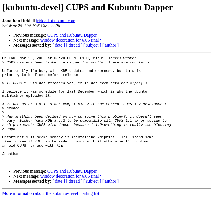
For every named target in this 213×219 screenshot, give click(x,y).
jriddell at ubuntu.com (55, 20)
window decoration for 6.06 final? (70, 40)
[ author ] (110, 45)
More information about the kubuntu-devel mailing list (50, 214)
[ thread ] (74, 45)
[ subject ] (92, 45)
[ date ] (58, 45)
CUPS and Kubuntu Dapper (72, 35)
